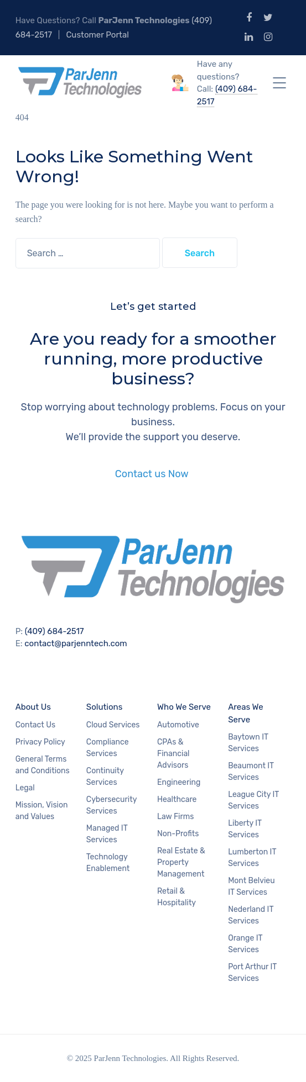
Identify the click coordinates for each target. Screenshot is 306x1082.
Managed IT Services (107, 834)
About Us (33, 707)
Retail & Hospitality (176, 896)
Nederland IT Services (250, 915)
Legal (25, 788)
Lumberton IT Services (252, 857)
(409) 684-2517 (54, 631)
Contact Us (35, 725)
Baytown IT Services (248, 742)
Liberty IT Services (245, 829)
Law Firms (175, 816)
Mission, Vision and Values (41, 810)
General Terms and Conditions (42, 764)
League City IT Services (253, 800)
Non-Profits (178, 833)
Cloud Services (113, 725)
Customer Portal (97, 35)
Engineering (178, 782)
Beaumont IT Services (251, 771)
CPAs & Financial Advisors (173, 753)
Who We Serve (184, 707)
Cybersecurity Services (111, 805)
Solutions (104, 707)
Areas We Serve (245, 713)
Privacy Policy (40, 742)
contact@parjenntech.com (75, 643)
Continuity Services (105, 776)
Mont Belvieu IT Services (251, 886)
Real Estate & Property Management (181, 862)
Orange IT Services (245, 943)
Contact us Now (153, 474)
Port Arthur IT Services (252, 972)
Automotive (178, 725)
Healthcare (176, 799)
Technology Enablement (107, 862)
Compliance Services (107, 747)
